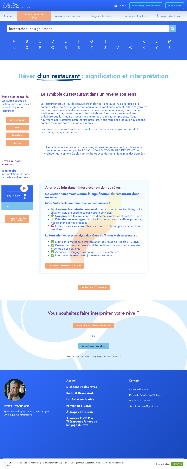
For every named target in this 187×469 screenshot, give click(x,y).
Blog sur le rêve (101, 16)
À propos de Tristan (79, 412)
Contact (122, 5)
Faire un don (175, 5)
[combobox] (88, 28)
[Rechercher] (172, 28)
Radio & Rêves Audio (80, 393)
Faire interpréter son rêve (146, 5)
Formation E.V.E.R (135, 16)
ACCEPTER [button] (177, 464)
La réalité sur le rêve (80, 399)
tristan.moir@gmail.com (146, 406)
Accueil (8, 16)
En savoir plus (162, 464)
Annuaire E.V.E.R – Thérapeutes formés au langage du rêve (81, 421)
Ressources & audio (67, 16)
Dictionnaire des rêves (34, 16)
